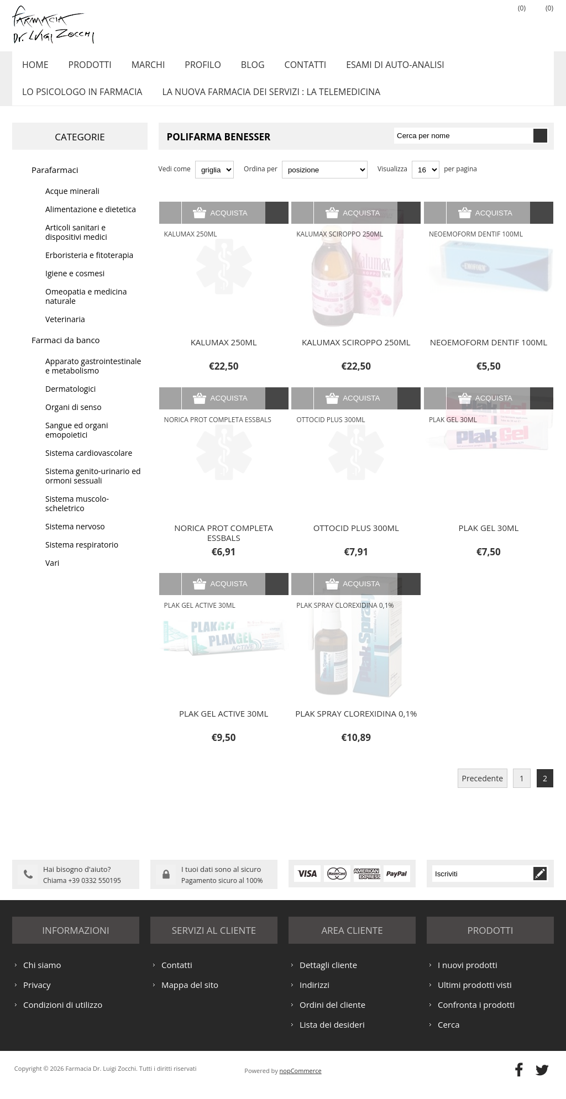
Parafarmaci (55, 181)
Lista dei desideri (332, 1034)
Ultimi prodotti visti (475, 995)
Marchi (141, 68)
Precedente (482, 790)
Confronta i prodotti (476, 1015)
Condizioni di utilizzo (62, 1015)
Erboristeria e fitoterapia (89, 267)
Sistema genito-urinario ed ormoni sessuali (93, 488)
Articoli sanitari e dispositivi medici (76, 244)
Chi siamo (42, 975)
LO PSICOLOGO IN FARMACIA (80, 101)
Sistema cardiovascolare (88, 465)
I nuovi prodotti (467, 975)
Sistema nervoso (75, 538)
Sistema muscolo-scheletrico (77, 515)
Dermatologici (70, 401)
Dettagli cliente (328, 975)
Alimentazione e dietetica (90, 221)
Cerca (449, 1034)
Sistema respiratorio (81, 556)
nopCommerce (301, 1081)
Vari (52, 575)
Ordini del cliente (332, 1015)
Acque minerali (72, 203)
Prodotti (85, 68)
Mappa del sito (189, 995)
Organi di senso (73, 419)
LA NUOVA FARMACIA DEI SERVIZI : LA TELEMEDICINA (267, 101)
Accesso (485, 23)
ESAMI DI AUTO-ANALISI (377, 68)
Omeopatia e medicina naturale (86, 308)
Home (33, 68)
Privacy (36, 995)
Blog (240, 68)
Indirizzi (314, 995)
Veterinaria (65, 331)
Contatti (290, 68)
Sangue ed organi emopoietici (76, 442)
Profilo (193, 68)
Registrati (457, 23)
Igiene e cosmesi (74, 285)
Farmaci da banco (66, 351)
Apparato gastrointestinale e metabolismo (93, 378)
